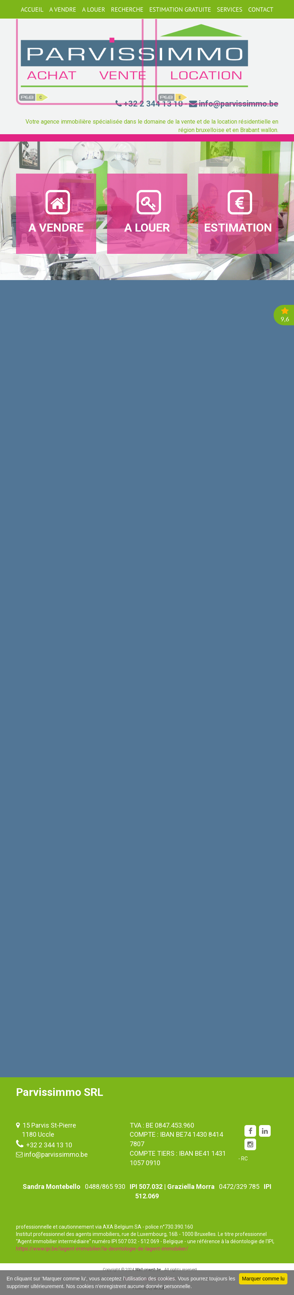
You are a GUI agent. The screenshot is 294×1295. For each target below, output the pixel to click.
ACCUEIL (32, 9)
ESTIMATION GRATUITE (180, 9)
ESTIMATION (238, 211)
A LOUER (93, 9)
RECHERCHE (127, 9)
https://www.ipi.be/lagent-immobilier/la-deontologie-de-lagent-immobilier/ (102, 1249)
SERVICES (229, 9)
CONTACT (260, 9)
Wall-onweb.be (148, 1269)
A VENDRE (62, 9)
